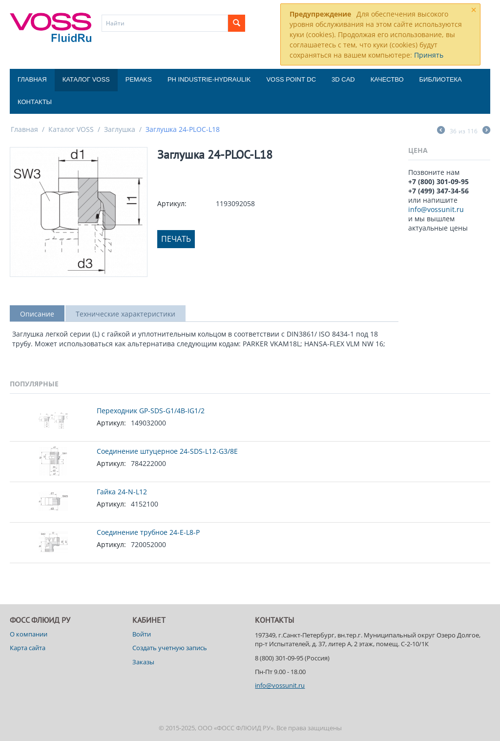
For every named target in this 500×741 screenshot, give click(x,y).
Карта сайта (27, 647)
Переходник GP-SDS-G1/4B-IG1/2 (151, 410)
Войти (141, 634)
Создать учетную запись (169, 647)
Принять (428, 55)
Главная (32, 79)
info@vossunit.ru (436, 209)
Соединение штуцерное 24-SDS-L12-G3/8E (167, 451)
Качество (387, 79)
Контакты (35, 102)
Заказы (143, 661)
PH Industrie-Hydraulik (208, 79)
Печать (176, 238)
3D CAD (343, 79)
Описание (37, 313)
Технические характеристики (125, 313)
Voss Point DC (291, 79)
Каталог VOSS (86, 79)
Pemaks (138, 79)
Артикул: (172, 203)
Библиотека (440, 79)
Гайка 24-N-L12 (122, 491)
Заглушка (119, 129)
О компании (28, 634)
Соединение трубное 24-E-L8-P (148, 532)
